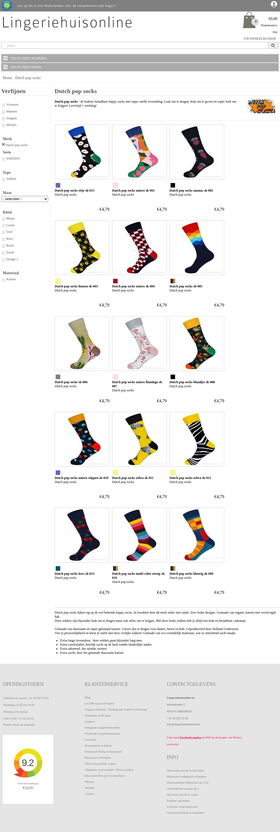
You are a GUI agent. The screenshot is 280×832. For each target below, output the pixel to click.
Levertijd (90, 739)
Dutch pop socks (28, 78)
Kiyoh (28, 787)
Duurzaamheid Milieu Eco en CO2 (188, 782)
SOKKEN (10, 158)
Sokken (8, 179)
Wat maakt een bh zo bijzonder (185, 770)
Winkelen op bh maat (97, 715)
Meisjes (8, 125)
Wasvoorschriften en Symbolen (186, 812)
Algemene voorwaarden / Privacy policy (109, 769)
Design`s (9, 259)
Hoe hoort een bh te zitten (182, 794)
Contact (89, 793)
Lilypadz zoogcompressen (182, 806)
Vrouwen (9, 104)
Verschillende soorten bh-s (183, 788)
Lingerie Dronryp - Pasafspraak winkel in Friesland (116, 709)
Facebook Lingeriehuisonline (102, 733)
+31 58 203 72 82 (38, 698)
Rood (7, 245)
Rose (7, 239)
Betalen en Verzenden (98, 757)
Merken (89, 781)
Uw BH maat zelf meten (99, 703)
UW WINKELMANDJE (260, 39)
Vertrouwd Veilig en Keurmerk (103, 751)
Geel (7, 232)
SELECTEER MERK (22, 66)
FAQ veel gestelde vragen (100, 763)
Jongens (9, 118)
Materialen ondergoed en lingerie (187, 776)
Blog (88, 697)
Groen (7, 225)
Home (7, 78)
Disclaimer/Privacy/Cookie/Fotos (105, 775)
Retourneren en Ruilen (98, 745)
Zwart (7, 252)
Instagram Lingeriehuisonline (102, 727)
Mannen (9, 111)
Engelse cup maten (178, 800)
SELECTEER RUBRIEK (24, 58)
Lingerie (90, 721)
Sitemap (90, 787)
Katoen (8, 279)
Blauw (8, 218)
